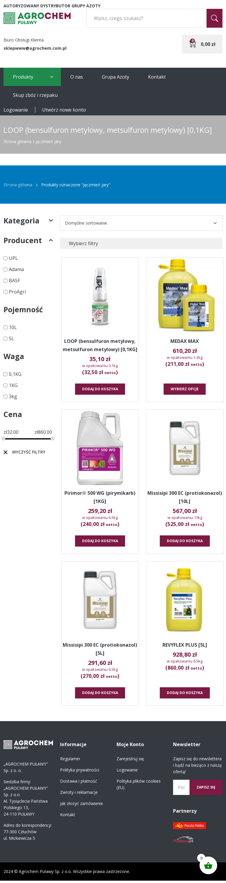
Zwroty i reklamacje (79, 794)
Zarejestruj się (130, 761)
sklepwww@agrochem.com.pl (35, 48)
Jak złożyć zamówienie (81, 806)
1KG (13, 385)
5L (11, 338)
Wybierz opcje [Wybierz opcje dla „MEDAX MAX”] (185, 390)
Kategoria (28, 220)
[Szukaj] (214, 18)
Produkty (23, 77)
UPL (13, 258)
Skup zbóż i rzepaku (35, 95)
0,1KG (15, 374)
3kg (13, 396)
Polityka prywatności (79, 772)
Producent (28, 240)
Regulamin (70, 761)
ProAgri (17, 291)
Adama (16, 269)
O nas (76, 77)
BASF (14, 280)
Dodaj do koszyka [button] (100, 390)
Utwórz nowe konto (64, 110)
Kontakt (157, 77)
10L (13, 327)
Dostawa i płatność (78, 783)
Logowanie (16, 110)
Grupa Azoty (115, 77)
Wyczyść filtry (28, 452)
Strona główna (17, 141)
